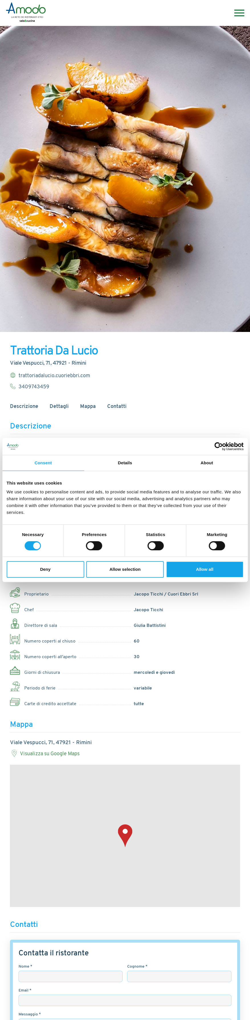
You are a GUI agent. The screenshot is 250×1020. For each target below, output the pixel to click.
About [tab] (207, 462)
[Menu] (236, 13)
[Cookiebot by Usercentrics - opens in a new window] (218, 446)
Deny (45, 569)
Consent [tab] (43, 462)
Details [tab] (125, 462)
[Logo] (26, 13)
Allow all (205, 569)
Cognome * (137, 966)
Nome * (25, 966)
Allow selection (125, 569)
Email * (25, 990)
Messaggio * (30, 1014)
